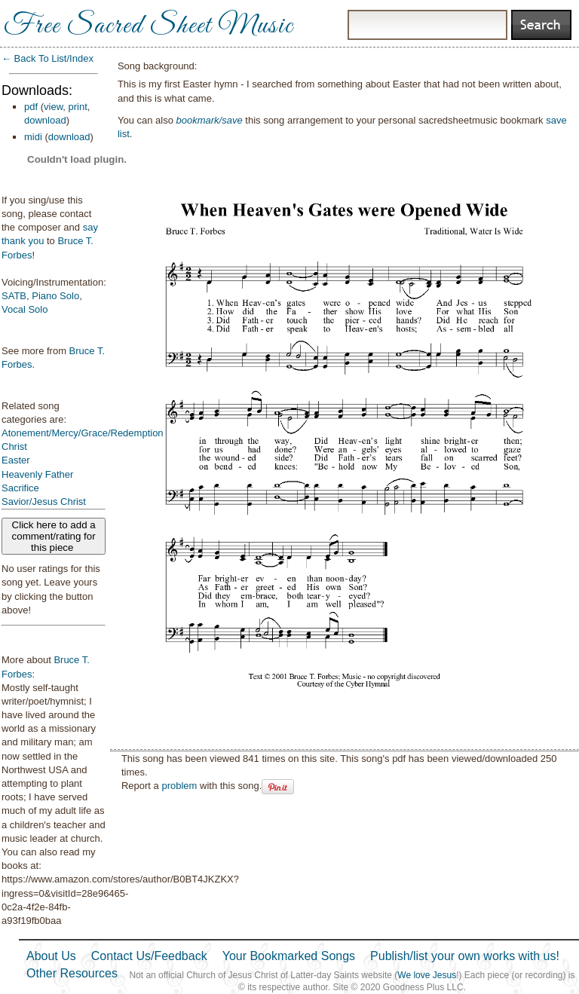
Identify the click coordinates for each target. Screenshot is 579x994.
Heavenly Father (37, 474)
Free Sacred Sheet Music (148, 26)
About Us (51, 956)
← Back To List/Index (47, 58)
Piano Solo (55, 295)
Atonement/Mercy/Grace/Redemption (83, 433)
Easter (16, 460)
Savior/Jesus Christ (44, 501)
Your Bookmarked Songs (288, 956)
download (45, 120)
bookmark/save (209, 120)
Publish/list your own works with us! (464, 956)
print (78, 106)
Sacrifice (20, 488)
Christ (14, 446)
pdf (31, 106)
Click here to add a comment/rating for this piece (54, 536)
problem (179, 785)
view (53, 106)
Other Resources (72, 973)
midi (33, 136)
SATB (14, 295)
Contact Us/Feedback (149, 956)
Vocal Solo (24, 309)
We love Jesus (426, 975)
